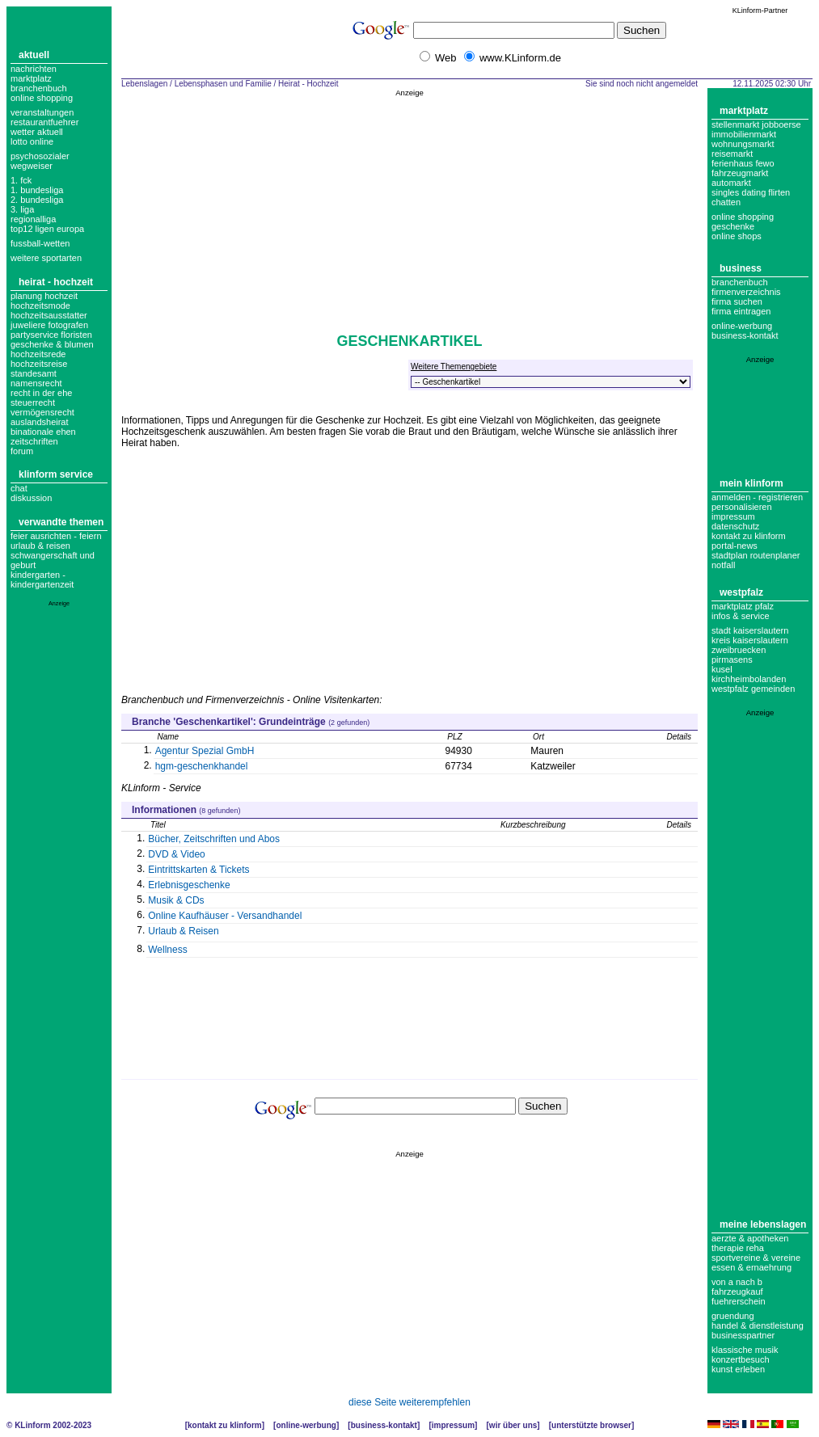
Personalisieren (741, 507)
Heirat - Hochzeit (56, 282)
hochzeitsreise (39, 364)
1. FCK (21, 180)
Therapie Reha (737, 1248)
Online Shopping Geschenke (742, 221)
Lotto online (32, 141)
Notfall (723, 565)
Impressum (733, 516)
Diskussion (31, 498)
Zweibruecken (738, 650)
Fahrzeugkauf (737, 1291)
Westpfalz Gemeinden (753, 688)
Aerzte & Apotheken (749, 1238)
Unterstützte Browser (591, 1425)
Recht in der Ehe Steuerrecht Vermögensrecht (42, 402)
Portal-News (734, 545)
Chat (19, 488)
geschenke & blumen (52, 344)
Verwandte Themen (61, 522)
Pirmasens (732, 659)
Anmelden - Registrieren (757, 497)
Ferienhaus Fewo (743, 163)
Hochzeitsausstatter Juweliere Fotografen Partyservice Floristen (51, 324)
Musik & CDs (176, 900)
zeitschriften (34, 441)
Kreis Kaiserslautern (749, 640)
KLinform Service (56, 474)
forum (22, 451)
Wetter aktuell (37, 132)
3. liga (22, 209)
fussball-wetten (40, 243)
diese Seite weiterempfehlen (409, 1402)
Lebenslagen (144, 83)
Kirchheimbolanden (748, 679)
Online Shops (736, 236)
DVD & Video (176, 854)
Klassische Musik (745, 1350)
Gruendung (732, 1316)
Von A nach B (736, 1282)
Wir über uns (513, 1425)
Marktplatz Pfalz (742, 606)
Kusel (721, 669)
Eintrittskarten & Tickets (198, 869)
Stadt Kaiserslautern (749, 630)
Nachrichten (34, 69)
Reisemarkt (732, 153)
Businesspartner (743, 1335)
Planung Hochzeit (44, 296)
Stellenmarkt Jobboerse (756, 124)
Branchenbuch (39, 88)
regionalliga (33, 219)
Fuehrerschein (738, 1301)
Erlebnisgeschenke (189, 885)
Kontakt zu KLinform (748, 536)
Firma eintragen (740, 311)
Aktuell (34, 55)
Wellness (167, 949)
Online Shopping (42, 98)
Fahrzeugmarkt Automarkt (739, 178)
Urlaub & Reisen (40, 545)
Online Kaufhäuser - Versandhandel (225, 915)
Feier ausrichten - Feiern (56, 536)
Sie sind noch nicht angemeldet (641, 83)
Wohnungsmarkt (743, 144)
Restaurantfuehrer (44, 122)
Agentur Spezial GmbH (205, 750)
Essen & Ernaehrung (751, 1267)
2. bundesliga (37, 199)
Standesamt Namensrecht (36, 378)
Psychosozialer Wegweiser (40, 161)
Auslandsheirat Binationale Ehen (43, 426)
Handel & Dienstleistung (757, 1325)
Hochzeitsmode (40, 305)
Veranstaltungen (42, 112)
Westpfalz (741, 592)
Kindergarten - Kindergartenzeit (42, 579)
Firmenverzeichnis (746, 292)
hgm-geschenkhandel (201, 766)
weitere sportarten (46, 258)
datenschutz (735, 526)
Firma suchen (736, 301)
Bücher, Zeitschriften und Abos (214, 839)
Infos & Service (740, 616)
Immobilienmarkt (743, 134)
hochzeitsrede (38, 354)
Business (741, 268)
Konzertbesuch (740, 1359)
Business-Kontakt (384, 1425)
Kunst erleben (738, 1369)
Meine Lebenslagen (763, 1224)
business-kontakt (745, 335)
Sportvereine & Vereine (755, 1257)
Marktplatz (31, 78)
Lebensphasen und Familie (223, 83)
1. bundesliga (37, 190)
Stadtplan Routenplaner (755, 555)
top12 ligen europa (47, 229)
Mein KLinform (751, 483)
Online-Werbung (741, 326)
